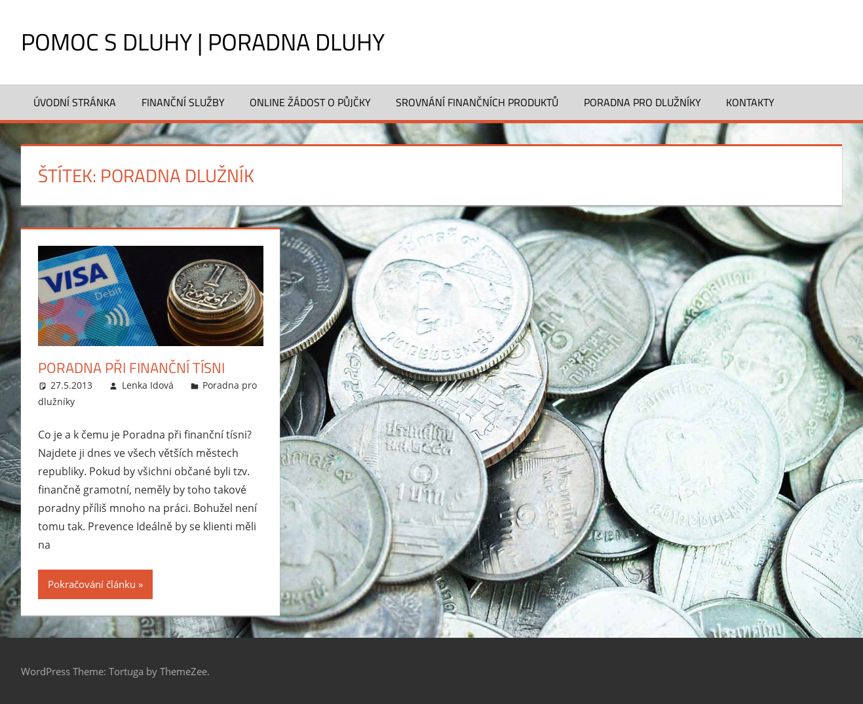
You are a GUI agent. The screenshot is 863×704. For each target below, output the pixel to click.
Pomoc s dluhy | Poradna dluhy (203, 42)
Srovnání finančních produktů (477, 102)
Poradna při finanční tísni (131, 368)
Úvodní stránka (74, 102)
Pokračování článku (92, 584)
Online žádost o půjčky (310, 102)
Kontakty (750, 102)
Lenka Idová (148, 385)
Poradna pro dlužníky (642, 102)
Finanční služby (183, 102)
